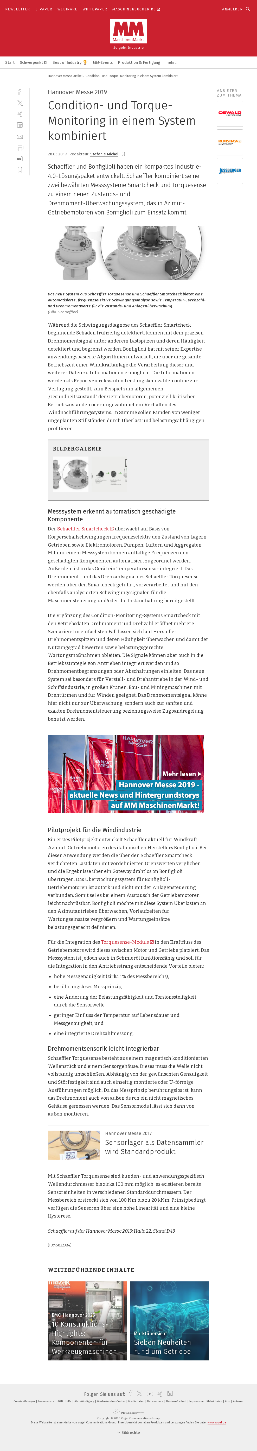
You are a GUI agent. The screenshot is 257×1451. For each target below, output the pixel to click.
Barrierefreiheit (176, 1401)
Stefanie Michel (104, 154)
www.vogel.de (217, 1422)
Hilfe (69, 1401)
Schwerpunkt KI (33, 62)
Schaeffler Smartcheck (85, 529)
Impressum (196, 1401)
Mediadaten (136, 1401)
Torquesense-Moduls (127, 942)
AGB (60, 1401)
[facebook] (20, 91)
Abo (228, 1401)
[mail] (20, 136)
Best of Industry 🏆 (70, 62)
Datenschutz (155, 1401)
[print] (20, 147)
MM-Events (103, 62)
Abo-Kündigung (84, 1401)
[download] (20, 158)
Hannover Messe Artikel (65, 76)
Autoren (238, 1401)
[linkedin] (20, 125)
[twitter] (20, 102)
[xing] (20, 114)
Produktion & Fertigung (139, 62)
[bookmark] (123, 154)
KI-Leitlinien (215, 1401)
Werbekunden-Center (111, 1401)
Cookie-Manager (25, 1401)
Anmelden (232, 9)
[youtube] (148, 1394)
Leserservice (46, 1401)
